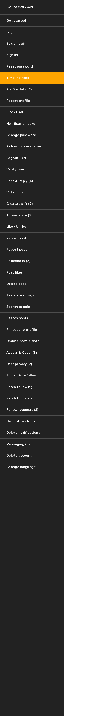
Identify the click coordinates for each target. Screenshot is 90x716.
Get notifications (20, 421)
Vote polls (14, 192)
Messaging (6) (18, 444)
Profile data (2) (19, 89)
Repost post (16, 249)
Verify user (15, 169)
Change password (21, 135)
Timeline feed (17, 78)
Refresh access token (24, 146)
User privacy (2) (19, 364)
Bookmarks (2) (18, 261)
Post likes (14, 272)
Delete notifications (23, 432)
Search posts (17, 318)
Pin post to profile (21, 330)
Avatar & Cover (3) (21, 352)
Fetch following (19, 387)
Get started (16, 20)
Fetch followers (19, 398)
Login (11, 32)
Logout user (16, 158)
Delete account (19, 455)
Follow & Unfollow (21, 375)
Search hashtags (20, 295)
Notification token (21, 124)
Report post (16, 238)
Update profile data (23, 341)
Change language (21, 467)
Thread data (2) (19, 215)
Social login (16, 43)
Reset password (19, 66)
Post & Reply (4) (19, 181)
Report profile (18, 101)
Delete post (16, 284)
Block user (15, 112)
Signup (12, 55)
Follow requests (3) (22, 410)
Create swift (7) (19, 204)
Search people (18, 307)
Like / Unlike (16, 226)
